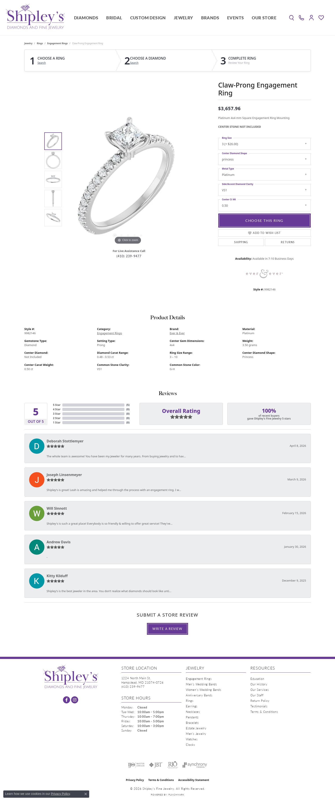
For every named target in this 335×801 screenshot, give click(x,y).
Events (235, 18)
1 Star (56, 422)
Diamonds (86, 18)
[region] (128, 179)
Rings (40, 43)
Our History (258, 684)
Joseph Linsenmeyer (64, 474)
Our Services (259, 690)
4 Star (56, 409)
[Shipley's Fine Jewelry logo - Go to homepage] (35, 17)
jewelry (28, 43)
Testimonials (259, 706)
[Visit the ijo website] (136, 764)
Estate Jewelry (196, 728)
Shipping (241, 242)
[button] (291, 17)
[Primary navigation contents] (175, 17)
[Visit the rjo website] (172, 764)
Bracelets (192, 723)
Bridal (114, 18)
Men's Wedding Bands (201, 684)
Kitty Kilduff (57, 575)
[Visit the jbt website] (156, 764)
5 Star (56, 405)
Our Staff (256, 695)
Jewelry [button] (183, 18)
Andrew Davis (59, 542)
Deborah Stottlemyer (65, 441)
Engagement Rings (57, 43)
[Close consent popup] (85, 794)
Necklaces (193, 712)
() (128, 405)
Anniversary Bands (199, 695)
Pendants (192, 717)
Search (41, 62)
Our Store (264, 18)
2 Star (56, 418)
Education (257, 679)
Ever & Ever (177, 333)
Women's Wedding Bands (203, 690)
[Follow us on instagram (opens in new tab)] (74, 699)
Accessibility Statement (193, 780)
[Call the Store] (133, 686)
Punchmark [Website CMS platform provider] (176, 794)
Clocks (190, 745)
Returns (288, 242)
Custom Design (148, 18)
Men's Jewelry (196, 734)
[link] (301, 17)
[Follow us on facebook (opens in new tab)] (66, 699)
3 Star (56, 414)
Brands (210, 18)
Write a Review (167, 628)
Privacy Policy (135, 780)
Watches (192, 739)
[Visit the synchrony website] (195, 764)
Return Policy (259, 701)
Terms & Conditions (264, 712)
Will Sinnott (57, 508)
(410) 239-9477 (129, 256)
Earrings (192, 706)
